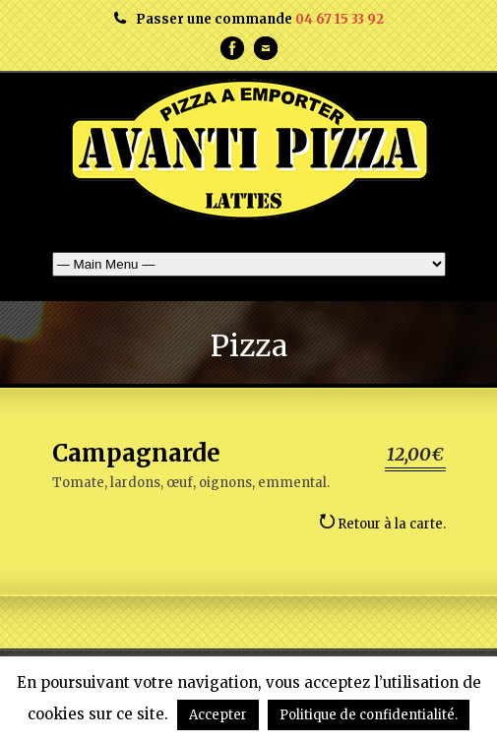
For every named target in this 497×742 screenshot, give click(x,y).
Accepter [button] (218, 715)
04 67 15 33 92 (339, 19)
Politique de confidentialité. (369, 715)
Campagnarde (136, 453)
